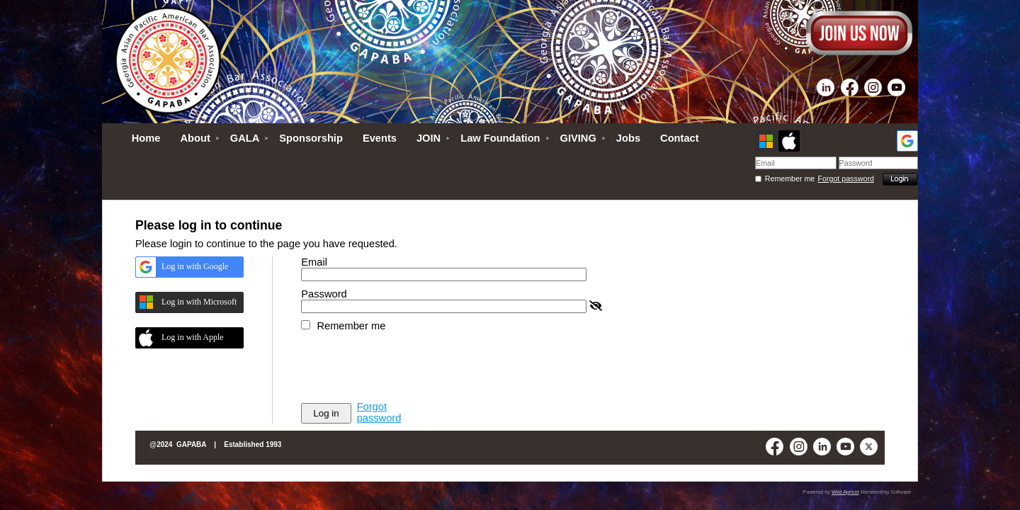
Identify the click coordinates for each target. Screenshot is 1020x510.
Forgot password (846, 178)
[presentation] (408, 366)
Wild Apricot (845, 492)
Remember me (790, 178)
